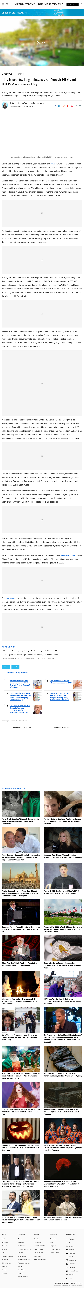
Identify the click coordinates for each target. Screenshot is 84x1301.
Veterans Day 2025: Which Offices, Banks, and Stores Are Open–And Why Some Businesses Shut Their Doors (63, 942)
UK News (5, 1255)
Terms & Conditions (40, 1258)
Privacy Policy (38, 1262)
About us (36, 1251)
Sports (4, 1282)
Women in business (24, 1275)
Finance (20, 1265)
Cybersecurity (22, 1269)
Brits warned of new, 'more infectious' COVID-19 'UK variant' (28, 672)
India (51, 1255)
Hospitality (21, 1255)
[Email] (76, 106)
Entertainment (6, 1275)
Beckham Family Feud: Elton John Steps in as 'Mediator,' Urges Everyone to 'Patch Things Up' (21, 942)
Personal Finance (7, 1269)
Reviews (4, 1286)
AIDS (53, 176)
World (3, 1251)
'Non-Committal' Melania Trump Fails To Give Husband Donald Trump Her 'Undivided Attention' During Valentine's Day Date (20, 1196)
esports (20, 1279)
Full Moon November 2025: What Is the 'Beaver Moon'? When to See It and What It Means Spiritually (61, 1196)
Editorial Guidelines (62, 740)
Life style (4, 1279)
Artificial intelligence (24, 1272)
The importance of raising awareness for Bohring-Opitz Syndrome (30, 668)
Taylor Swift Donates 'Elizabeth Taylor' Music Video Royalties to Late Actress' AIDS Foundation (20, 834)
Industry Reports (23, 1289)
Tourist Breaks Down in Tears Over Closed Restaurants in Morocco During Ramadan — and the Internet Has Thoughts (20, 906)
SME (3, 1265)
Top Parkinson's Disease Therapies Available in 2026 (61, 694)
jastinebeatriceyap (37, 103)
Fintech (20, 1286)
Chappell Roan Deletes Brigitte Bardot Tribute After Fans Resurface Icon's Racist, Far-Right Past (21, 1124)
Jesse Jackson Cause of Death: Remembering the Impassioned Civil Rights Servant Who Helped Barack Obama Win (21, 870)
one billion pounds (68, 568)
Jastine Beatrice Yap (19, 103)
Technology (5, 1272)
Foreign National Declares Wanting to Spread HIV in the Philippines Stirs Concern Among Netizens (62, 834)
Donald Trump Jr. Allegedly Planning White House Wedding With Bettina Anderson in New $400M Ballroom (21, 1232)
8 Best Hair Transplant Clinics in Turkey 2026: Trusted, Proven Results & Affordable (20, 696)
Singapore (53, 1258)
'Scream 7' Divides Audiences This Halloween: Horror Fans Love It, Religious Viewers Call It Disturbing (21, 1160)
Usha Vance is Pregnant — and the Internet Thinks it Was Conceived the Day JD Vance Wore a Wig (19, 1050)
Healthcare (21, 1258)
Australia (53, 1251)
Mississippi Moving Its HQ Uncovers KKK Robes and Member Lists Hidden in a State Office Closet (19, 1014)
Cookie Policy (38, 1265)
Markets (4, 1258)
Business (4, 1262)
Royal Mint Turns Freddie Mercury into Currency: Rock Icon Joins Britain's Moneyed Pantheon (62, 978)
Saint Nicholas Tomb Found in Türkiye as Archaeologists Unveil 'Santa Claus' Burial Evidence (61, 1124)
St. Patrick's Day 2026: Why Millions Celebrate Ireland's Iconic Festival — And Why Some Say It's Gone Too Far (21, 1088)
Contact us (37, 1255)
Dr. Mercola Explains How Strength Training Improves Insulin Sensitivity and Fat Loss (20, 721)
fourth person (11, 611)
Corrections (37, 1269)
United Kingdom (55, 1262)
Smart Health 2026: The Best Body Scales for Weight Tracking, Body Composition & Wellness (59, 709)
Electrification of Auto (24, 1262)
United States (54, 1265)
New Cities (21, 1282)
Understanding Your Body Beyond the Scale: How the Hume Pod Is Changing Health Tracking (20, 709)
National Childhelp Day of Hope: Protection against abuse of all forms (32, 664)
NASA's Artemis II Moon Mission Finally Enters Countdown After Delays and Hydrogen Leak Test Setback (63, 1160)
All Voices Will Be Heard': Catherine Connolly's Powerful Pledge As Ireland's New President (62, 1014)
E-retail (20, 1251)
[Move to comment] (80, 106)
